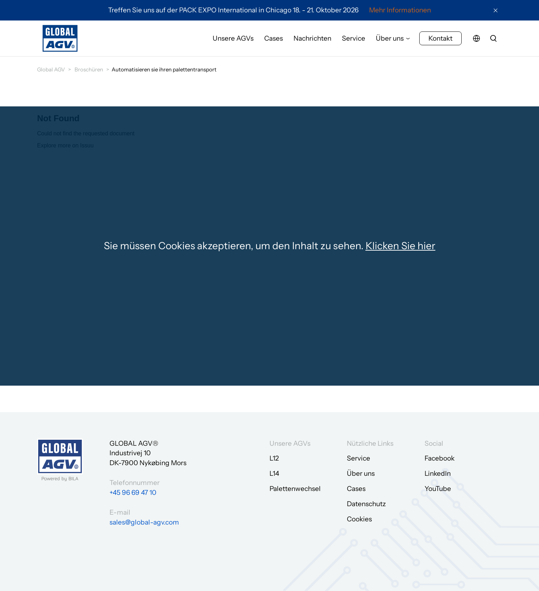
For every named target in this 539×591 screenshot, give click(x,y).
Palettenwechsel (295, 489)
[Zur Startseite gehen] (60, 40)
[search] (493, 40)
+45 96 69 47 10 (132, 492)
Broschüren (89, 69)
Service (353, 40)
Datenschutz (366, 504)
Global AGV (51, 69)
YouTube (438, 489)
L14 (274, 473)
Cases (273, 40)
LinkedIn (438, 473)
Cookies (359, 519)
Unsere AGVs (233, 40)
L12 (274, 458)
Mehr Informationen (400, 10)
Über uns (390, 40)
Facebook (440, 458)
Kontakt (440, 40)
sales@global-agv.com (144, 522)
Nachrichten (312, 40)
